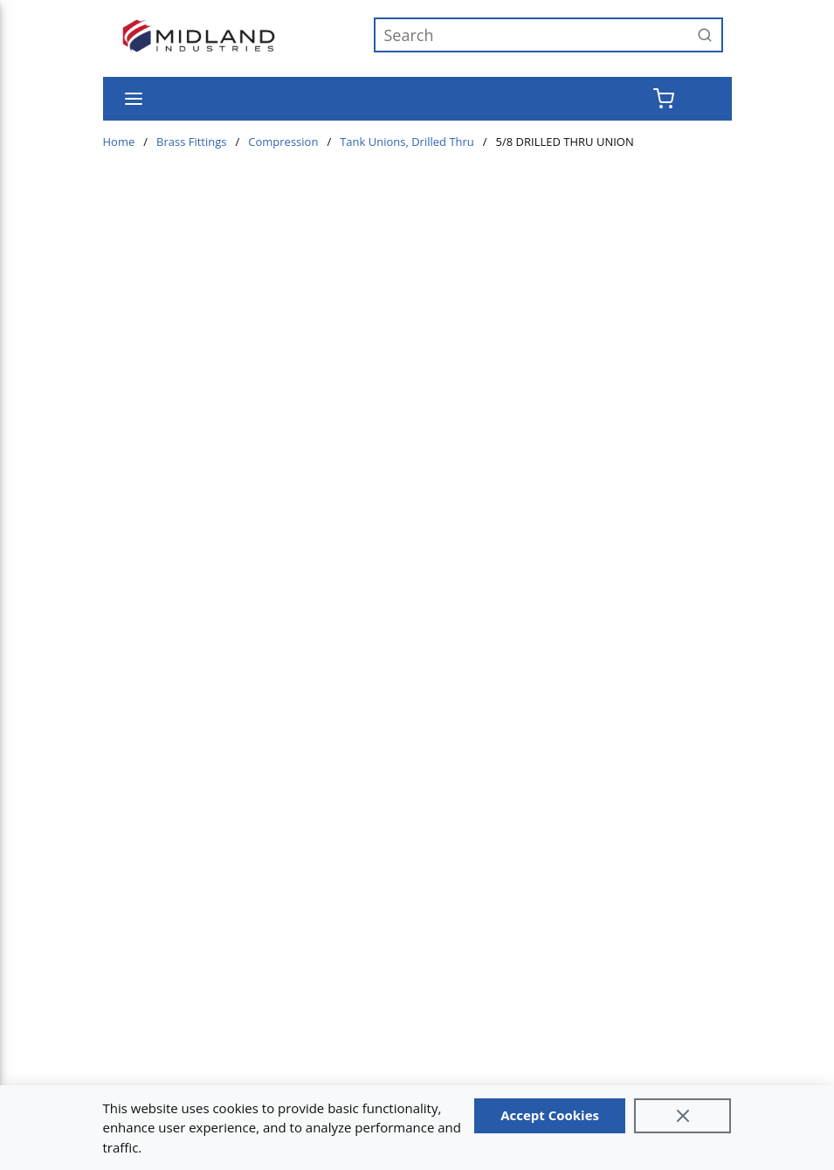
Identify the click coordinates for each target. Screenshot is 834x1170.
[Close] (683, 1115)
